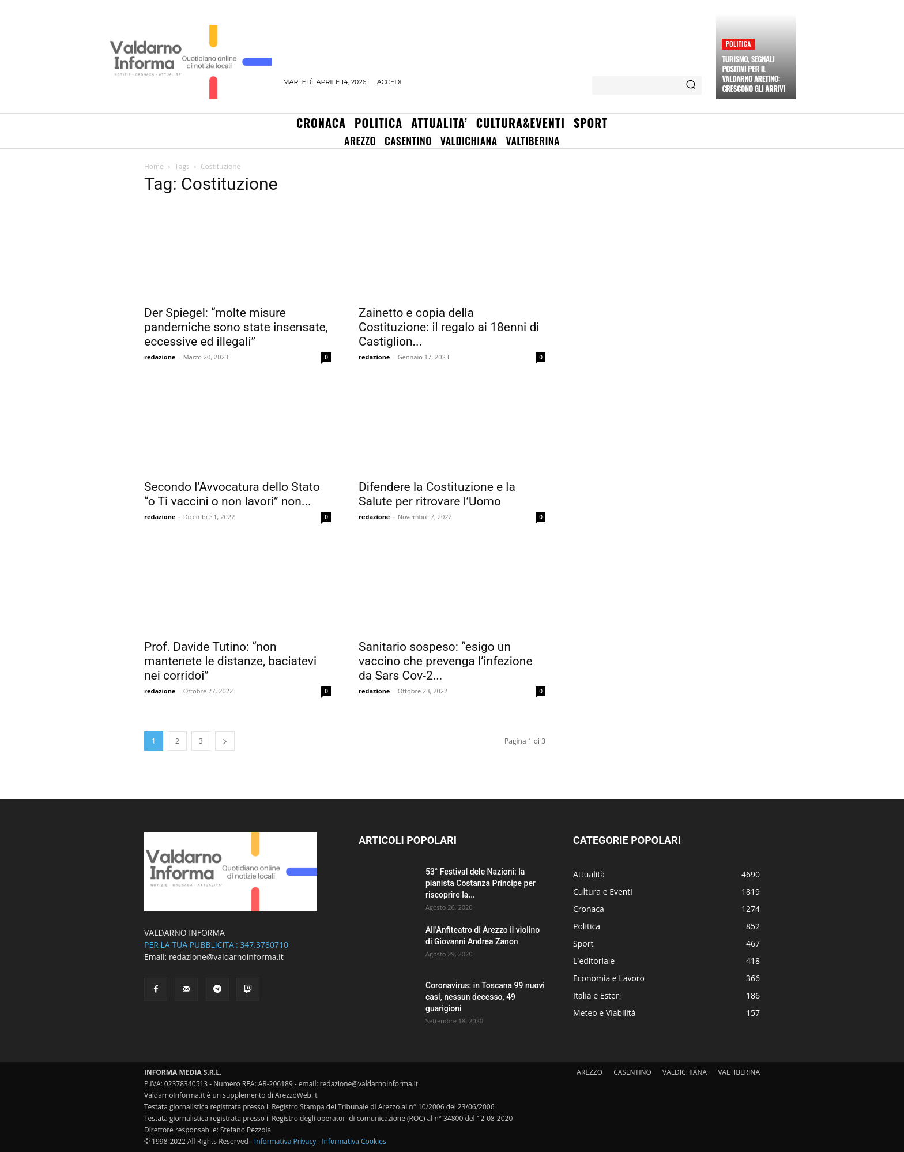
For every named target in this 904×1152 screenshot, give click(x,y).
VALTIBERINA (739, 1072)
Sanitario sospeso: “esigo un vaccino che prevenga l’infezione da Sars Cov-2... (446, 661)
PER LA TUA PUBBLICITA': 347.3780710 (216, 944)
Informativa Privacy (285, 1141)
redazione (159, 356)
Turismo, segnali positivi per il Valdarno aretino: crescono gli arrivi (753, 73)
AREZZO (589, 1072)
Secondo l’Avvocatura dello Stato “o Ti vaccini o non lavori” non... (232, 494)
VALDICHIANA (684, 1072)
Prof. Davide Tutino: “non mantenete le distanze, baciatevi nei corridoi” (230, 661)
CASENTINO (632, 1072)
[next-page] (225, 741)
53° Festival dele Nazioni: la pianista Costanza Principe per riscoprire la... (480, 883)
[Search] (691, 85)
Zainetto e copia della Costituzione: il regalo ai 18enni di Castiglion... (449, 327)
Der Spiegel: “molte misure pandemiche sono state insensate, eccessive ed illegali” (236, 327)
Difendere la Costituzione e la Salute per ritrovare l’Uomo (437, 494)
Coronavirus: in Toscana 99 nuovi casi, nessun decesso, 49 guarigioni (485, 997)
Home (154, 166)
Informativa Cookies (354, 1141)
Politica (738, 43)
